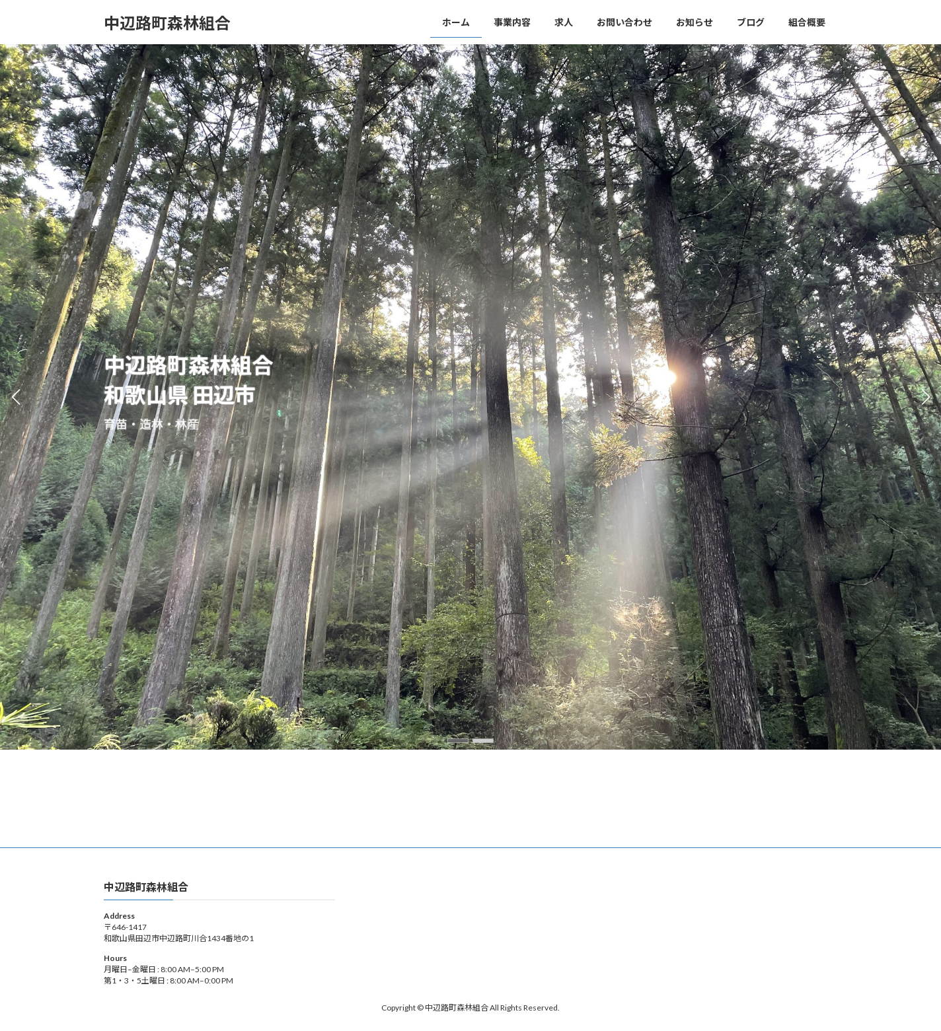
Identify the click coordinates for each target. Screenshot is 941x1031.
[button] (458, 740)
